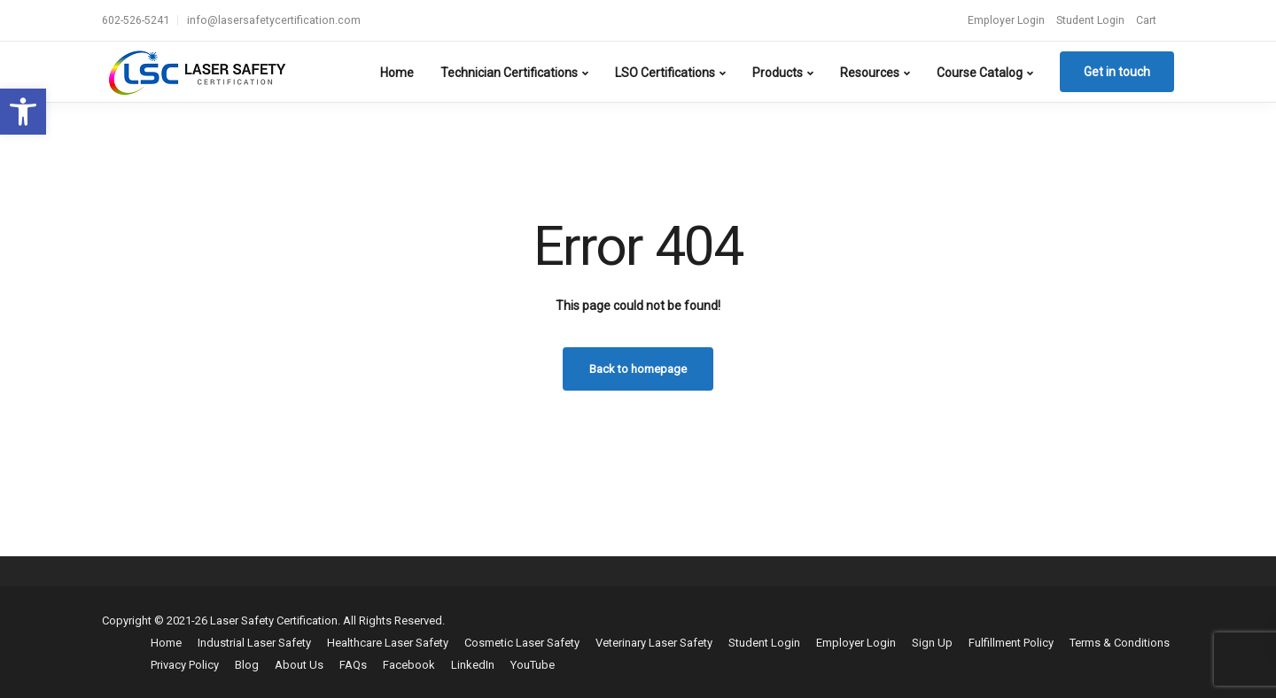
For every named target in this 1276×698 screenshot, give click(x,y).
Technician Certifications (509, 73)
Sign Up (932, 642)
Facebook (409, 664)
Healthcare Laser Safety (387, 642)
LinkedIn (472, 664)
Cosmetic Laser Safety (522, 642)
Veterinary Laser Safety (653, 642)
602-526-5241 (135, 20)
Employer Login (1006, 20)
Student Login (1090, 20)
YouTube (532, 664)
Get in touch (1117, 72)
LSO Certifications (665, 73)
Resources (869, 73)
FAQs (353, 664)
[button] (23, 112)
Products (777, 73)
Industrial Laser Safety (254, 642)
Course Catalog (980, 73)
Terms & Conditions (1120, 642)
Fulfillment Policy (1011, 642)
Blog (247, 664)
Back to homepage (638, 369)
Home (397, 73)
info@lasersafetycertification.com (274, 20)
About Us (299, 664)
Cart (1146, 20)
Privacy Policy (185, 664)
